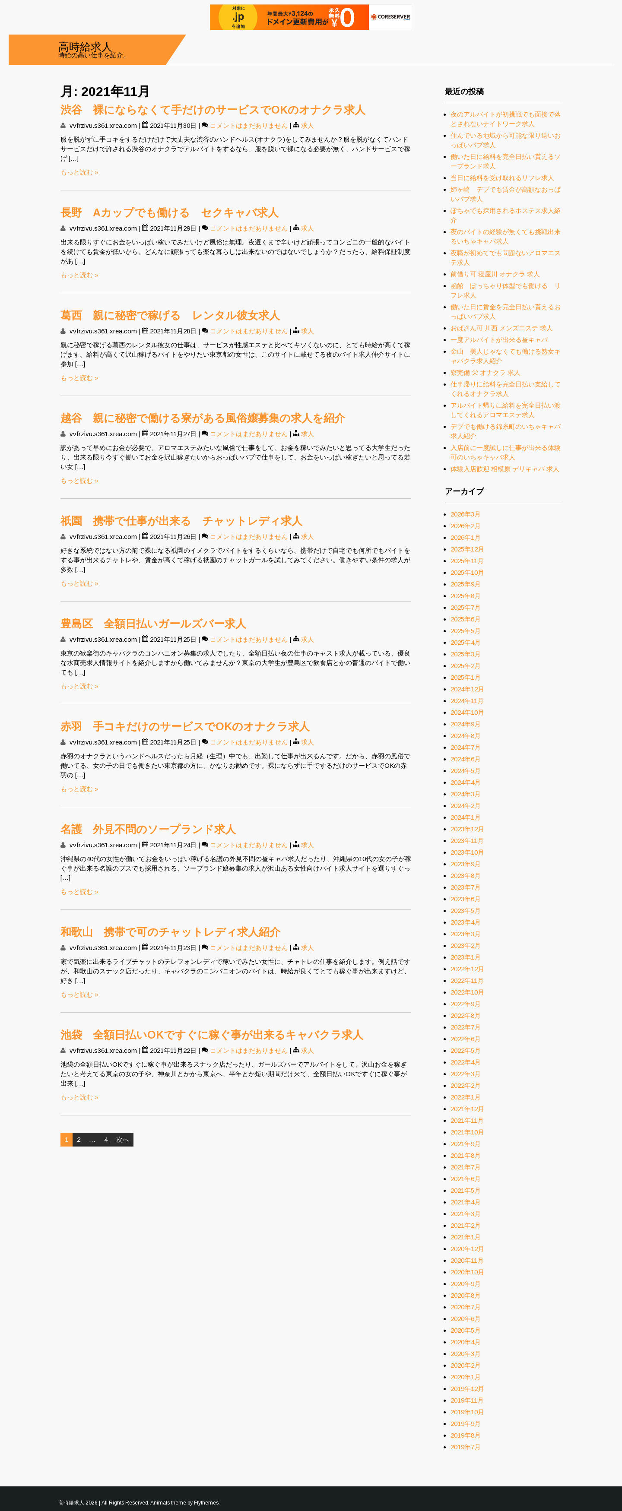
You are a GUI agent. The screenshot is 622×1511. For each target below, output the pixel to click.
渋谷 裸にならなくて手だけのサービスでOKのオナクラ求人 (212, 110)
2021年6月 (466, 1178)
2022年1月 (466, 1097)
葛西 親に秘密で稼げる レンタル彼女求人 (170, 315)
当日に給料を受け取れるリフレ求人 (502, 177)
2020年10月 (467, 1272)
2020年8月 (466, 1295)
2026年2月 (466, 525)
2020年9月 (466, 1283)
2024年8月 (466, 735)
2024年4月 (466, 782)
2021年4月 (466, 1202)
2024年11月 (467, 700)
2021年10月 (467, 1132)
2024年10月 (467, 712)
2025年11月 (467, 560)
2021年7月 (466, 1167)
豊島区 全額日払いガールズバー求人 (153, 624)
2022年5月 (466, 1050)
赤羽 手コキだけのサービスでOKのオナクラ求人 (185, 726)
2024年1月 (466, 817)
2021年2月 (466, 1225)
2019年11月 (467, 1400)
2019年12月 (467, 1388)
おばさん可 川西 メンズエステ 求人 (502, 328)
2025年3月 (466, 654)
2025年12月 (467, 549)
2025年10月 (467, 572)
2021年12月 (467, 1108)
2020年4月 (466, 1342)
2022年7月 (466, 1027)
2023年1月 (466, 957)
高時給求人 (85, 46)
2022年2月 (466, 1085)
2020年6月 (466, 1318)
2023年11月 (467, 840)
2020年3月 (466, 1353)
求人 (307, 125)
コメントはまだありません (249, 125)
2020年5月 (466, 1330)
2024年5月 (466, 770)
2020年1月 (466, 1377)
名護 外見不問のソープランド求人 (148, 829)
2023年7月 (466, 887)
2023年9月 (466, 864)
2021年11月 (467, 1120)
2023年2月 (466, 945)
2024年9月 (466, 724)
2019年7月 (466, 1447)
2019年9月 (466, 1423)
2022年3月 (466, 1073)
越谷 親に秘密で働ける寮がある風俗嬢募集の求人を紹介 (202, 418)
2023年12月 (467, 829)
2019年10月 (467, 1412)
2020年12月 (467, 1248)
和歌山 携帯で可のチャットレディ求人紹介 (170, 932)
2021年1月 (466, 1237)
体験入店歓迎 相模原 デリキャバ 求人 (505, 468)
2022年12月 (467, 968)
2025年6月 (466, 619)
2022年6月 (466, 1038)
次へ (122, 1139)
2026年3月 (466, 514)
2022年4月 (466, 1062)
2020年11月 (467, 1260)
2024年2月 (466, 805)
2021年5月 (466, 1190)
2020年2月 (466, 1365)
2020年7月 (466, 1307)
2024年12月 (467, 689)
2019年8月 (466, 1435)
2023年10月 (467, 852)
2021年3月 (466, 1213)
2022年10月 (467, 992)
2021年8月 (466, 1155)
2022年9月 (466, 1003)
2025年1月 (466, 677)
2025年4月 (466, 642)
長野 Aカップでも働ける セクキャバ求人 (169, 212)
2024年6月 (466, 759)
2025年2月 (466, 665)
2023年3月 (466, 934)
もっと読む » (79, 172)
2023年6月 (466, 899)
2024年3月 (466, 794)
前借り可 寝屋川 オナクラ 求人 (495, 274)
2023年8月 (466, 875)
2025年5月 (466, 630)
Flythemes (206, 1503)
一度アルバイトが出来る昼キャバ (499, 339)
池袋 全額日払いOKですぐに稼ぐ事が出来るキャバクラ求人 (211, 1035)
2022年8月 (466, 1015)
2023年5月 (466, 910)
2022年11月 (467, 980)
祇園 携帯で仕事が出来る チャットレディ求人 (181, 521)
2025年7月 (466, 607)
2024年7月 (466, 747)
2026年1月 (466, 537)
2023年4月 (466, 922)
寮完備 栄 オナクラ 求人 (485, 372)
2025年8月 (466, 595)
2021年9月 (466, 1143)
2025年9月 (466, 584)
